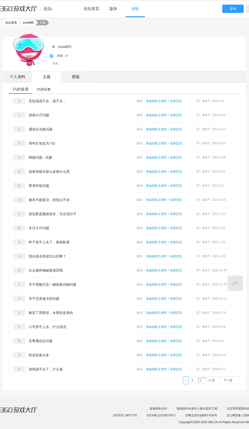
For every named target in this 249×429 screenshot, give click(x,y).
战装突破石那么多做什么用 (49, 171)
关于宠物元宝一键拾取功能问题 (52, 284)
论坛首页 (91, 9)
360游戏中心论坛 (28, 10)
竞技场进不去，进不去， (47, 101)
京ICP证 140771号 (125, 415)
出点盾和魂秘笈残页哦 (46, 270)
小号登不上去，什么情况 (47, 327)
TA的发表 (20, 89)
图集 (76, 77)
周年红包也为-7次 (42, 143)
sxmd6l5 (27, 22)
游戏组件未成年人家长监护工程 (197, 408)
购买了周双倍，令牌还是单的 (51, 313)
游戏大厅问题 (39, 115)
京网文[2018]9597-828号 (201, 415)
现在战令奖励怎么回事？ (47, 256)
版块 (113, 9)
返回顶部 (235, 283)
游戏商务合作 (158, 408)
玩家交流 (176, 101)
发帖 (135, 9)
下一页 (228, 380)
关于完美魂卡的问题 (44, 299)
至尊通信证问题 (41, 341)
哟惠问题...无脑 (40, 157)
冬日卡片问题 (39, 228)
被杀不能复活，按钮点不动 (49, 200)
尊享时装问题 (39, 186)
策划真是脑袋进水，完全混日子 (52, 214)
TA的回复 (43, 89)
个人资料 (17, 77)
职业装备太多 (39, 355)
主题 (47, 77)
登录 (233, 9)
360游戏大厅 (23, 413)
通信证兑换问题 (41, 129)
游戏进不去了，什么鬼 (46, 369)
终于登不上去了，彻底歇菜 (49, 242)
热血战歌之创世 (156, 101)
